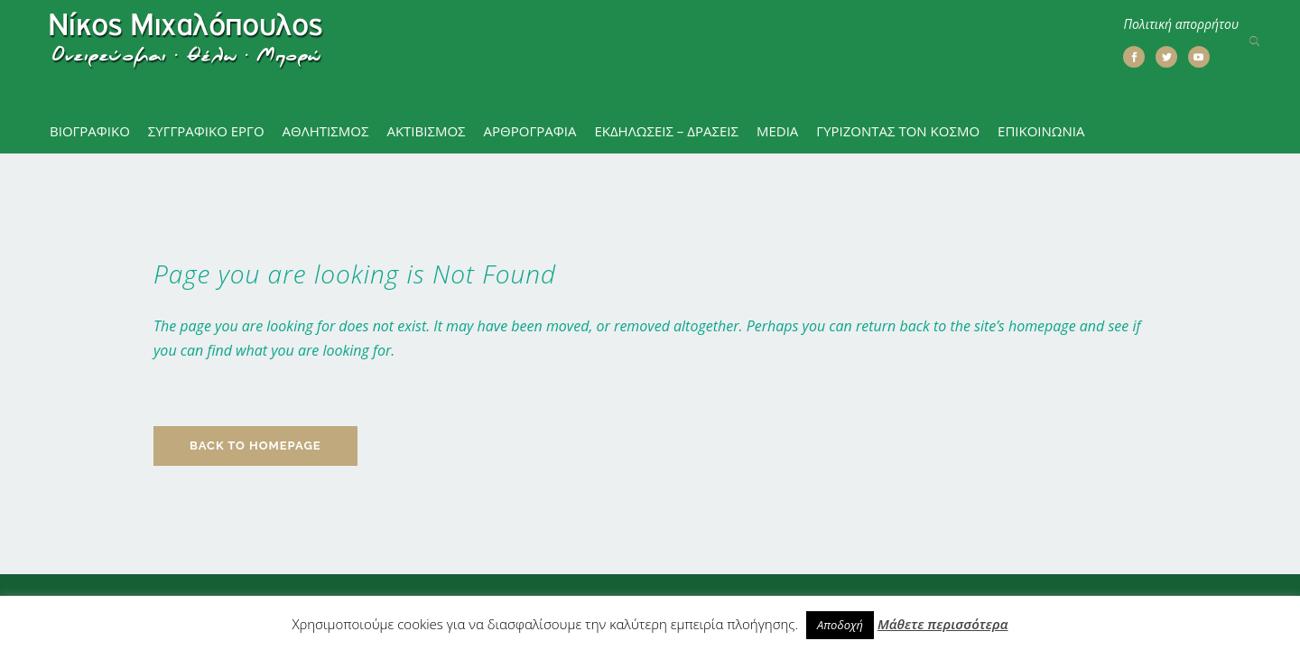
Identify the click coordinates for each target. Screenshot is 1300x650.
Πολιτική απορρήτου (1181, 23)
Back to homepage (255, 382)
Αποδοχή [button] (840, 625)
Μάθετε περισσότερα (943, 624)
